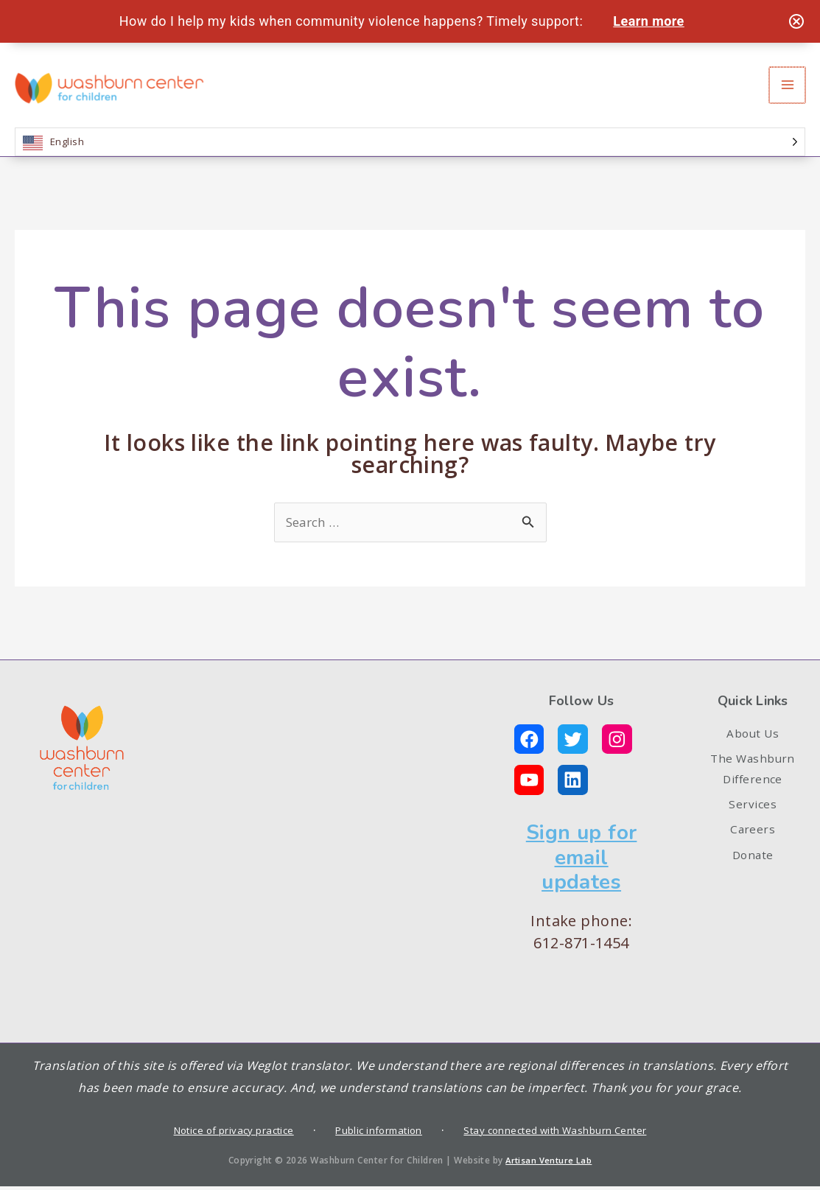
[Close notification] (796, 21)
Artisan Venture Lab (549, 1163)
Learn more (652, 21)
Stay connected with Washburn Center (563, 1133)
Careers (753, 855)
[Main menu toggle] (788, 90)
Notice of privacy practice (225, 1133)
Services (753, 826)
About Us (753, 746)
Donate (752, 884)
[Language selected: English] (410, 153)
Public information (378, 1133)
